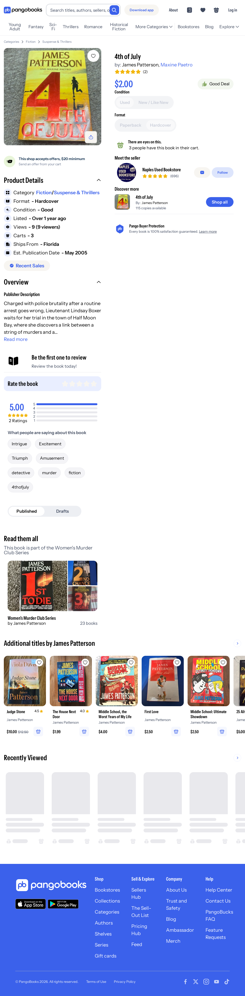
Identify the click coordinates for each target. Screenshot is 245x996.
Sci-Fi (53, 27)
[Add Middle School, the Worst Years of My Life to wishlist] (131, 662)
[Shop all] (220, 202)
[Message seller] (202, 172)
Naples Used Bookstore (161, 169)
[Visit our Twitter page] (196, 982)
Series (101, 945)
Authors (104, 923)
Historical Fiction (119, 27)
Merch (173, 941)
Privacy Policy (125, 982)
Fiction (31, 41)
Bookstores (188, 26)
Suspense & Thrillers (57, 41)
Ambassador (180, 930)
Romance (93, 26)
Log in (232, 9)
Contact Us (218, 901)
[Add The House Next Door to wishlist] (85, 662)
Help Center (219, 890)
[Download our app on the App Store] (30, 904)
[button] (52, 181)
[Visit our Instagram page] (206, 982)
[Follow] (223, 172)
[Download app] (141, 10)
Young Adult (15, 27)
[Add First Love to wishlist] (177, 662)
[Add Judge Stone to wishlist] (39, 662)
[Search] (114, 10)
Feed (136, 944)
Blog (209, 26)
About (173, 9)
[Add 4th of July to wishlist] (93, 56)
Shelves (103, 934)
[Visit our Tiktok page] (227, 982)
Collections (107, 901)
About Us (176, 890)
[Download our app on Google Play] (63, 904)
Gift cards (105, 956)
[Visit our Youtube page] (216, 982)
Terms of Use (96, 982)
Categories (11, 41)
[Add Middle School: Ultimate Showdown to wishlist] (223, 662)
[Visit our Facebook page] (185, 982)
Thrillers (70, 26)
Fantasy (36, 26)
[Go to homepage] (23, 10)
